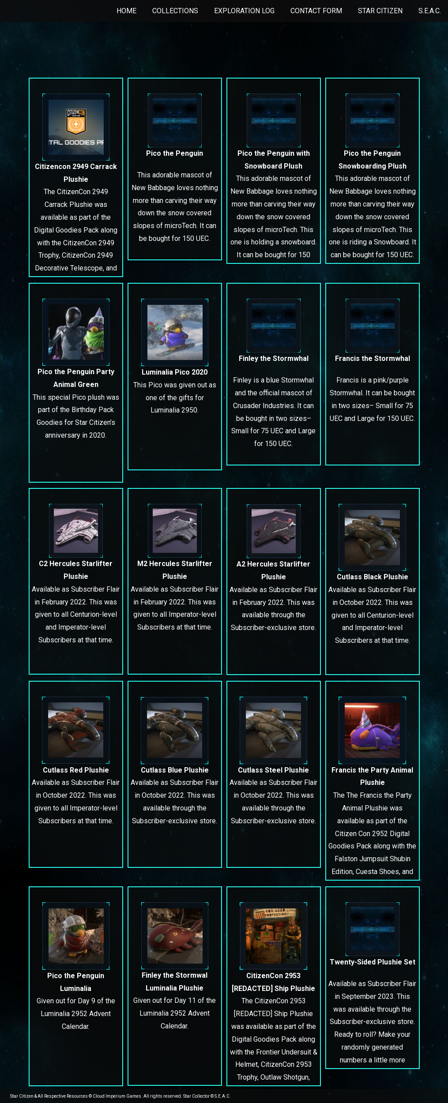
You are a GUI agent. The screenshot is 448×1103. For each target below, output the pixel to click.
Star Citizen (380, 11)
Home (126, 11)
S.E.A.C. (429, 11)
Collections (175, 11)
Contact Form (316, 11)
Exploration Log (244, 11)
